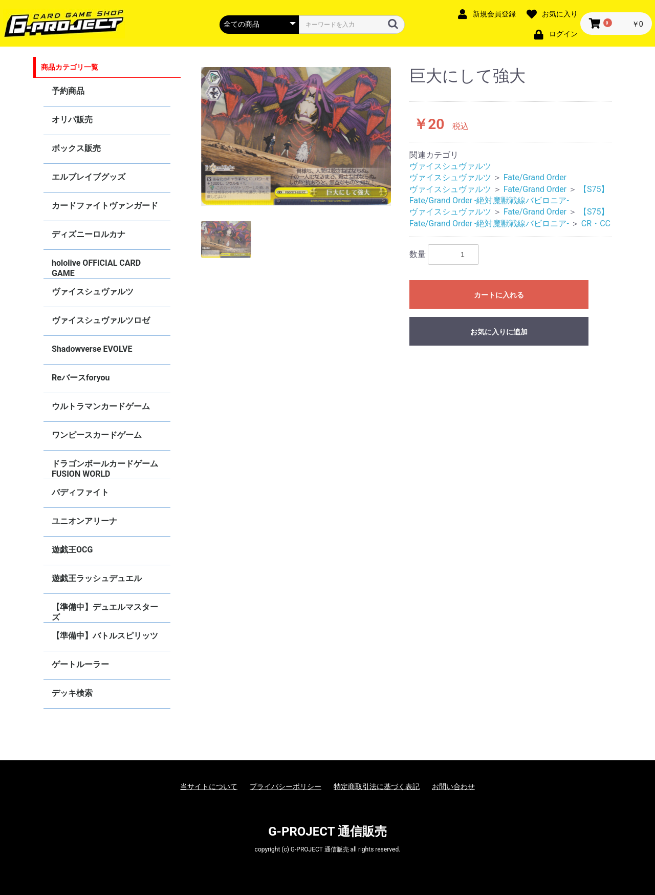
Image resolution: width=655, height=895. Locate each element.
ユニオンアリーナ (84, 521)
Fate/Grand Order (535, 177)
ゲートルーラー (80, 664)
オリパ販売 (72, 119)
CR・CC (595, 223)
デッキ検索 (72, 693)
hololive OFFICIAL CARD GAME (96, 268)
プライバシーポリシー (285, 786)
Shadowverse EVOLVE (92, 349)
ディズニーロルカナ (88, 234)
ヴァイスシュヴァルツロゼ (101, 320)
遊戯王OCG (72, 550)
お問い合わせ (453, 786)
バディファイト (80, 492)
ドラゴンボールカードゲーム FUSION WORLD (105, 469)
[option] (296, 136)
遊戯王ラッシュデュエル (97, 578)
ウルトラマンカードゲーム (101, 406)
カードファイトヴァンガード (105, 205)
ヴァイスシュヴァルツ (93, 291)
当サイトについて (208, 786)
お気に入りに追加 (499, 332)
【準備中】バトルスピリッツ (105, 636)
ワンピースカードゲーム (97, 435)
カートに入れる (499, 295)
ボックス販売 (76, 148)
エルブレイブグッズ (88, 177)
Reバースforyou (81, 377)
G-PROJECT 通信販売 (327, 831)
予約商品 (68, 91)
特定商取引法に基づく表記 (377, 786)
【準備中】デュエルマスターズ (105, 612)
